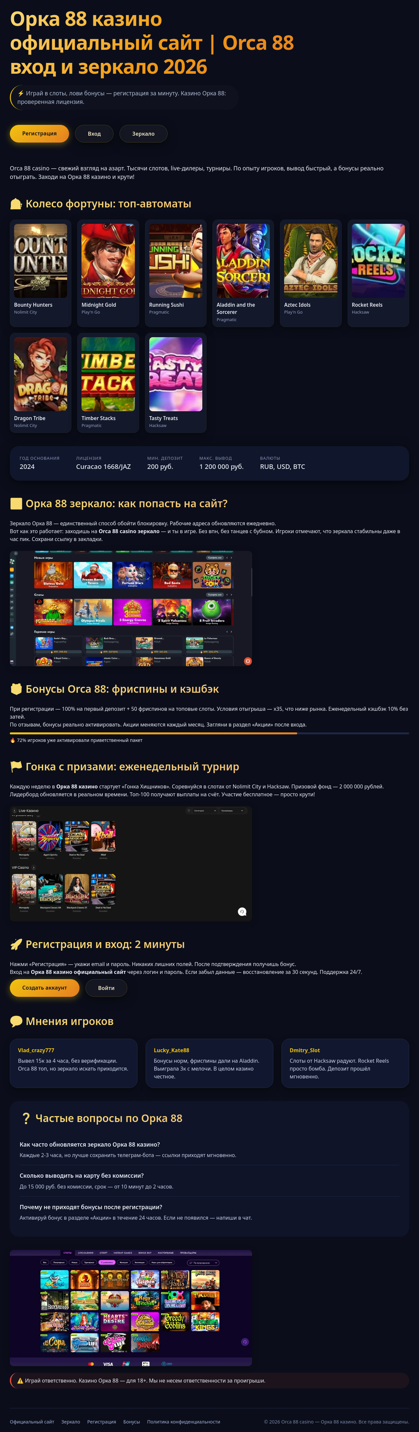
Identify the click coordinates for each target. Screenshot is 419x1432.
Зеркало (143, 133)
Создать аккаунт (44, 987)
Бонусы (131, 1422)
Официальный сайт (32, 1422)
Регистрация (39, 133)
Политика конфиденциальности (183, 1422)
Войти (106, 988)
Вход (94, 133)
